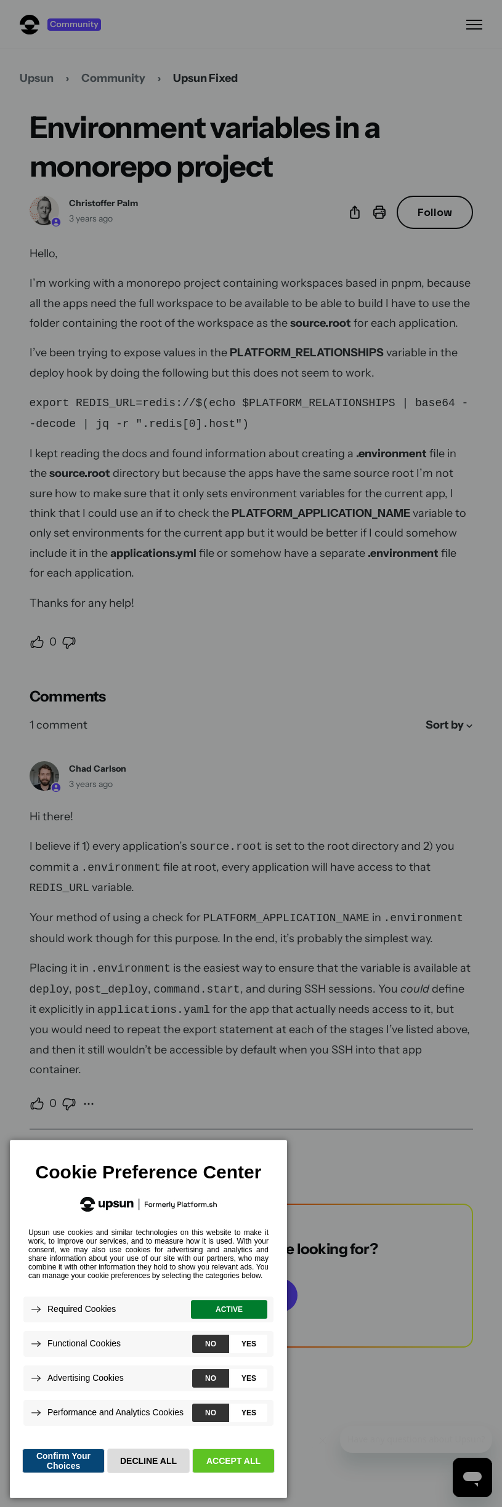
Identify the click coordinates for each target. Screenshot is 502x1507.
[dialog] (148, 1318)
